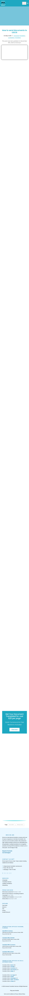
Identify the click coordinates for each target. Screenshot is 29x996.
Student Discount (6, 912)
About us (4, 907)
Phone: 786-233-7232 (7, 867)
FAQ (3, 908)
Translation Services (6, 881)
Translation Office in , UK (8, 981)
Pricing (3, 910)
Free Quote (4, 905)
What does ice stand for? (8, 891)
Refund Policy (22, 994)
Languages (4, 880)
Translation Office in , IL (8, 966)
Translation (18, 37)
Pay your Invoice (14, 990)
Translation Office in (8, 976)
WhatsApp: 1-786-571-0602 (9, 869)
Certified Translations (7, 883)
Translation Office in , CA (9, 968)
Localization (11, 37)
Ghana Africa (5, 898)
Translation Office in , (10, 979)
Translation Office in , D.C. (10, 978)
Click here (14, 729)
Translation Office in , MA (8, 965)
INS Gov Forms (20, 824)
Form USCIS (11, 824)
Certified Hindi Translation (8, 897)
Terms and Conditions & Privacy (11, 994)
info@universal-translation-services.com (12, 866)
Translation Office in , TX (8, 971)
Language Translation (19, 36)
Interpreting (5, 885)
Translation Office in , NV (9, 975)
